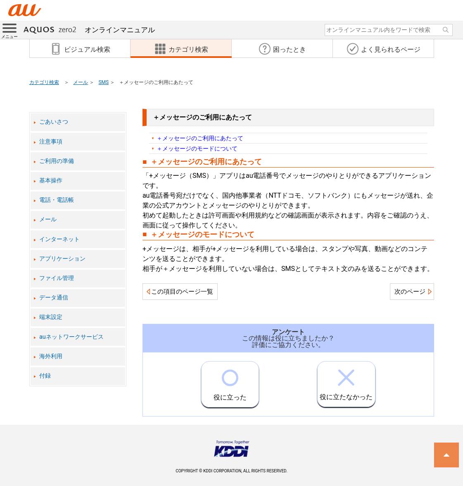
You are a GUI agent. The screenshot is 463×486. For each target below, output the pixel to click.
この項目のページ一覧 (182, 291)
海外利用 (50, 356)
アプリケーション (62, 258)
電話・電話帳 (56, 199)
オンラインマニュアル (89, 30)
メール (80, 82)
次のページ (409, 291)
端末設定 (50, 317)
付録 (45, 375)
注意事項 (50, 141)
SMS (103, 82)
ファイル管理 (56, 278)
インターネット (59, 239)
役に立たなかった (346, 381)
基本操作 (50, 180)
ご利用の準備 (56, 161)
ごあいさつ (53, 121)
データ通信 (53, 297)
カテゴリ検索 (44, 82)
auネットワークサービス (71, 336)
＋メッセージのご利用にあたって (200, 138)
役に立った (230, 381)
